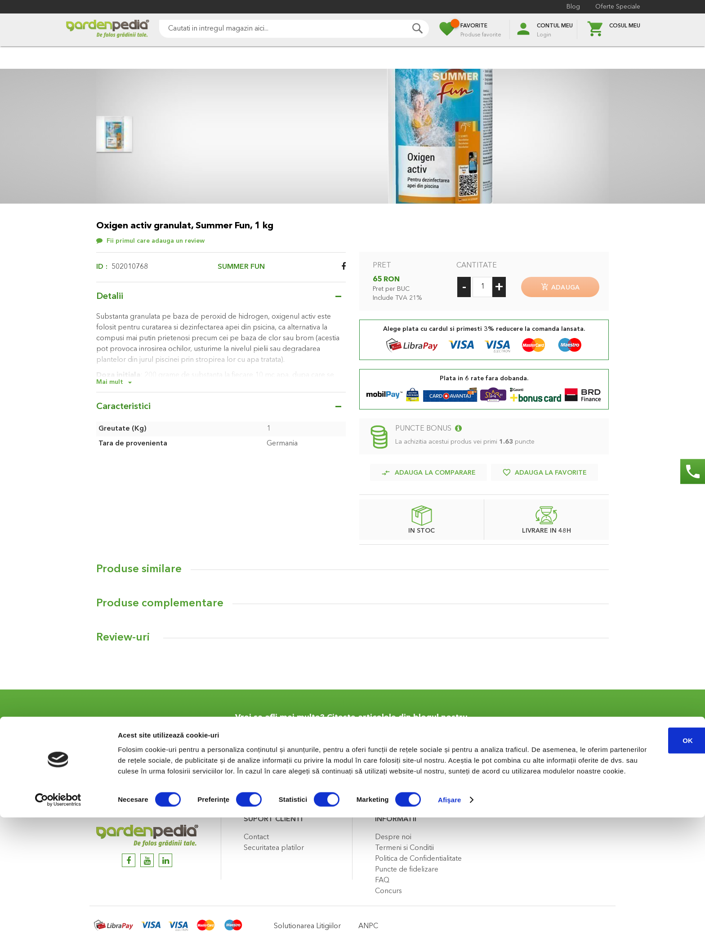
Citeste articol (396, 774)
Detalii (109, 296)
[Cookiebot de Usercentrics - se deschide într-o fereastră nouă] (58, 925)
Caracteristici (123, 406)
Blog (573, 7)
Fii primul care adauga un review (156, 241)
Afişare (449, 925)
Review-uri (123, 633)
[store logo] (107, 30)
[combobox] (294, 29)
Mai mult (109, 382)
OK (630, 854)
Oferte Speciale (617, 7)
